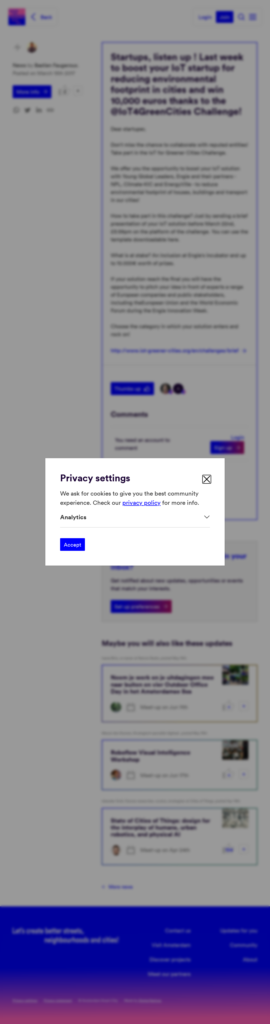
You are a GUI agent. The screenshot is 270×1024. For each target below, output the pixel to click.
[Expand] (135, 517)
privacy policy (141, 502)
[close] (206, 479)
